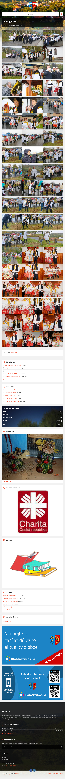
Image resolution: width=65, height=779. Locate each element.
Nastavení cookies (13, 774)
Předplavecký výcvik (8, 607)
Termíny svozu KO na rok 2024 (12, 401)
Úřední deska (51, 773)
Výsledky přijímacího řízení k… (11, 595)
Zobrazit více (7, 379)
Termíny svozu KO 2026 (11, 392)
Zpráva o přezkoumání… (11, 371)
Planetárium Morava (8, 604)
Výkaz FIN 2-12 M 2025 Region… (13, 374)
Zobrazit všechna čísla (8, 733)
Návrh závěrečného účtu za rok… (13, 376)
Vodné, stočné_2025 (10, 395)
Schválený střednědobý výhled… (13, 365)
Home (5, 25)
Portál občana (59, 773)
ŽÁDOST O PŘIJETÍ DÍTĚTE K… (10, 601)
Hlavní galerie (14, 352)
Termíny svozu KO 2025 (11, 398)
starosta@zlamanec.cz (10, 765)
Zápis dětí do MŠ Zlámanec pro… (11, 598)
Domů (45, 773)
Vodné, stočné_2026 (10, 390)
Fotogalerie (12, 25)
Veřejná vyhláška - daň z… (11, 368)
